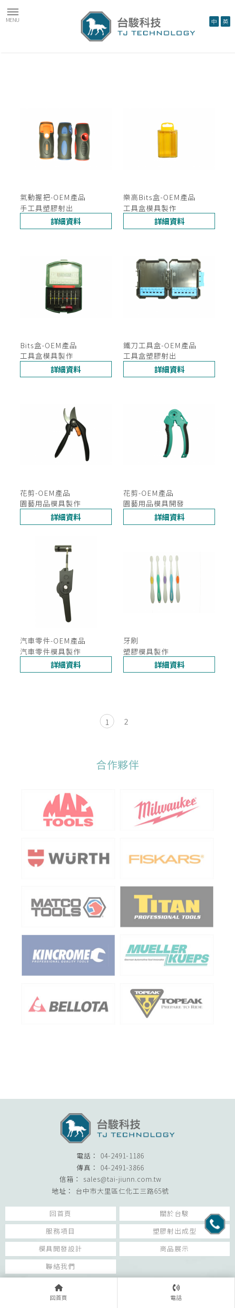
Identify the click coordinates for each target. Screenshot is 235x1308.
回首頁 (60, 1213)
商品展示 (174, 1248)
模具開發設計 (60, 1248)
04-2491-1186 (122, 1155)
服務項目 (60, 1231)
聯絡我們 (60, 1266)
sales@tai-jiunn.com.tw (122, 1179)
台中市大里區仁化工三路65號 (122, 1191)
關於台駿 (174, 1213)
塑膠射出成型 (174, 1231)
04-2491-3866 (122, 1167)
